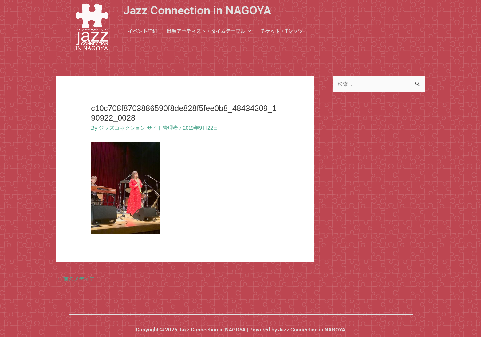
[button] (209, 31)
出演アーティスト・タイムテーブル (209, 31)
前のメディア (76, 278)
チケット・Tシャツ (281, 31)
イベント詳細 (142, 31)
